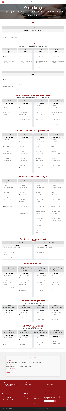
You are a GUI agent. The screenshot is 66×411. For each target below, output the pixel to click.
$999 (33, 75)
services (26, 398)
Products (19, 1)
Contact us (37, 1)
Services (25, 1)
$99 (9, 52)
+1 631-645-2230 (28, 384)
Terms (40, 408)
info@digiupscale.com (50, 384)
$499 (40, 52)
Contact (46, 408)
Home (13, 1)
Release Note (26, 401)
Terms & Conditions (37, 398)
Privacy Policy (26, 400)
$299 (25, 52)
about (35, 396)
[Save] (55, 401)
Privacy (43, 408)
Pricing (31, 1)
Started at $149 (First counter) (33, 30)
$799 (56, 52)
